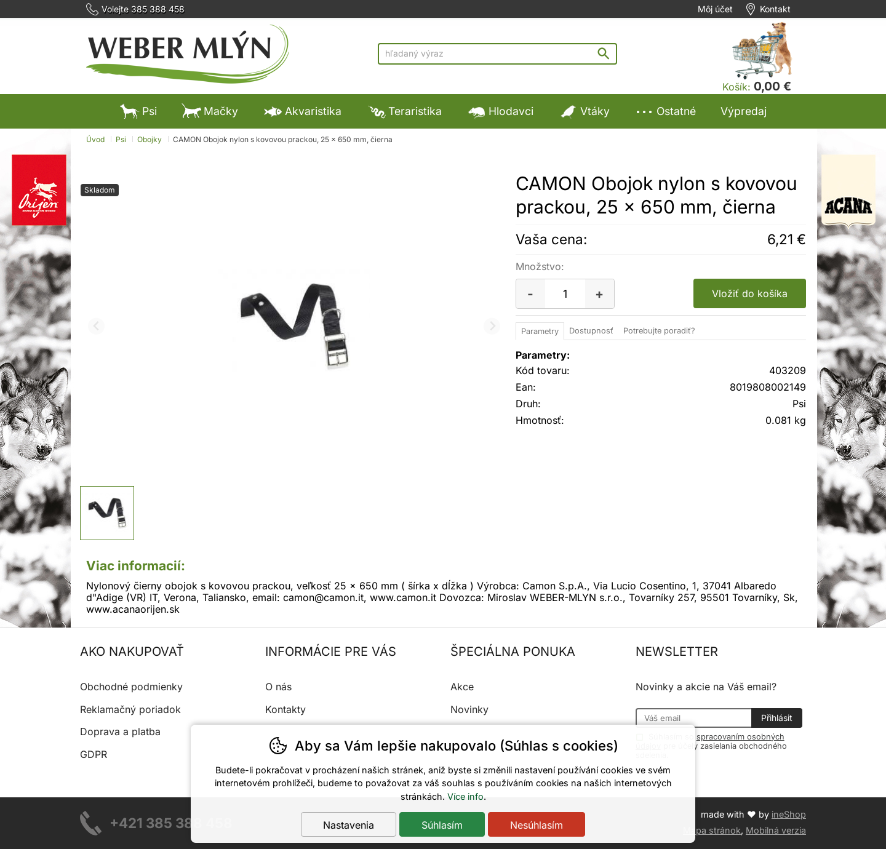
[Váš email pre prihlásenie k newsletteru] (694, 718)
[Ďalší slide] (492, 326)
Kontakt (775, 9)
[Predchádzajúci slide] (96, 326)
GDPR (93, 754)
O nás (278, 686)
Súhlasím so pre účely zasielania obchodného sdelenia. (711, 745)
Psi (138, 111)
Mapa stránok (712, 830)
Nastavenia (348, 825)
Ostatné (665, 111)
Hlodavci (499, 111)
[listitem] (107, 513)
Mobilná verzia (776, 830)
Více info (465, 796)
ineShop (789, 814)
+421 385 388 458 (171, 823)
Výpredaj (743, 111)
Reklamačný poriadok (130, 709)
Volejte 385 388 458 (143, 9)
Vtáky (584, 111)
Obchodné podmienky (131, 686)
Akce (462, 686)
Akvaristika (302, 111)
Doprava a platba (120, 731)
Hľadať (606, 53)
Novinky (469, 709)
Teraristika (404, 111)
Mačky (210, 111)
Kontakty (285, 709)
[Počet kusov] (565, 293)
